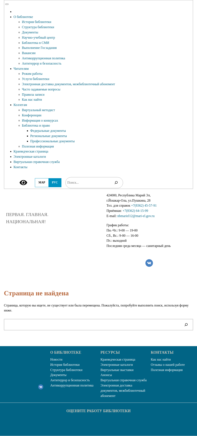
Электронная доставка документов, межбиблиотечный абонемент (68, 84)
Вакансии (29, 53)
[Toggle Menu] (7, 4)
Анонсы (106, 375)
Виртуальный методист (38, 110)
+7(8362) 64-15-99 (135, 210)
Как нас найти (32, 99)
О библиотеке (23, 17)
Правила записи (33, 94)
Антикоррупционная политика (43, 58)
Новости (56, 359)
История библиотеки (36, 22)
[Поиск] (116, 182)
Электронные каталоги (30, 156)
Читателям (21, 68)
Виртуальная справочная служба (37, 162)
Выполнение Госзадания (39, 48)
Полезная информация (38, 146)
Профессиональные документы (52, 141)
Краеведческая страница (31, 151)
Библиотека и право (36, 125)
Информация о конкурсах (40, 120)
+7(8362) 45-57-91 (144, 205)
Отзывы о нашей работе (168, 364)
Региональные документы (48, 136)
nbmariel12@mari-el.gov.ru (136, 216)
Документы (30, 32)
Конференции (31, 115)
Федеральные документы (48, 130)
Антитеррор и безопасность (41, 63)
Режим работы (32, 73)
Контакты (20, 167)
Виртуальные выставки (116, 370)
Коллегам (20, 105)
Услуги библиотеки (35, 79)
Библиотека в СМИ (35, 42)
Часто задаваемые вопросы (41, 89)
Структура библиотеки (38, 27)
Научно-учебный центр (38, 37)
